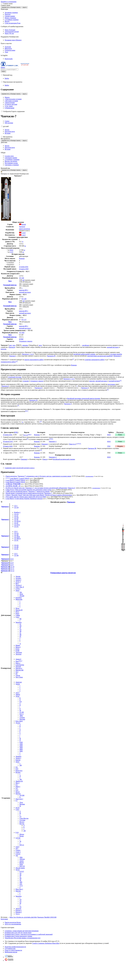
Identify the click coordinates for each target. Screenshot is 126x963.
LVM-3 (18, 589)
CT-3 (21, 885)
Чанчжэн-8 (5, 563)
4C (20, 636)
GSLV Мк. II (20, 587)
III (20, 710)
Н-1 (17, 785)
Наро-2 (18, 663)
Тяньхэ (45, 459)
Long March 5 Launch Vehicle (15, 480)
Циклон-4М (19, 670)
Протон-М (19, 610)
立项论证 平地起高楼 (13, 484)
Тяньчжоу (12, 356)
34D (20, 882)
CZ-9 (11, 565)
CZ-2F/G (17, 525)
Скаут (17, 847)
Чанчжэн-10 (5, 567)
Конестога (19, 770)
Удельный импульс (10, 285)
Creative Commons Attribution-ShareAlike (45, 943)
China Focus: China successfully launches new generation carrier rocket (28, 489)
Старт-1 (18, 852)
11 (78, 443)
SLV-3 (21, 714)
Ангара (18, 576)
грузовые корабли (116, 354)
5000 (21, 751)
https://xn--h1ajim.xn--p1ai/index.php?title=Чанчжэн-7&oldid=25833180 (33, 917)
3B (20, 631)
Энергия (18, 908)
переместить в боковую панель (11, 7)
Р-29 (17, 832)
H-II (17, 769)
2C (20, 624)
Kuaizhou (19, 597)
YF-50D (21, 332)
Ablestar (22, 859)
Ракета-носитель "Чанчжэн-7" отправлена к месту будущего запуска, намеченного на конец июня (38, 476)
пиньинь (25, 345)
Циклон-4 (19, 668)
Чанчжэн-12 (5, 570)
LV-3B (21, 712)
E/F (20, 701)
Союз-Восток (23, 818)
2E (20, 903)
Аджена (22, 717)
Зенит (17, 590)
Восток (21, 824)
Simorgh (18, 666)
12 (80, 443)
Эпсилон (18, 654)
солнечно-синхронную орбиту (95, 359)
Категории (4, 919)
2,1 (9, 478)
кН (23, 280)
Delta (21, 864)
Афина (18, 694)
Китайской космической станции (64, 459)
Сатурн (18, 838)
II (20, 708)
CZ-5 (15, 553)
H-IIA (17, 649)
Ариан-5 (18, 580)
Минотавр (19, 599)
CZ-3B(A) (17, 538)
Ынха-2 (18, 647)
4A (20, 907)
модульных (111, 384)
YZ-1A (25, 435)
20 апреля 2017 (8, 441)
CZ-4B (16, 547)
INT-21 (21, 845)
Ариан (18, 684)
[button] (1, 3)
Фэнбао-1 (17, 512)
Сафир (18, 615)
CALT (24, 235)
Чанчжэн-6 (38, 388)
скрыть (25, 7)
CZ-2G (16, 526)
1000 (21, 744)
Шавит (18, 645)
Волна (21, 836)
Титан (18, 870)
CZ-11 (12, 569)
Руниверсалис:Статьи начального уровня (18, 936)
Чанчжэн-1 (5, 506)
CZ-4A (16, 545)
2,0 (7, 478)
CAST (24, 233)
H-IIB (17, 651)
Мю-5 (17, 783)
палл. (40, 345)
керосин (3, 349)
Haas (17, 661)
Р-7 (17, 801)
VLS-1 (18, 914)
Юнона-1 (19, 910)
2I (20, 776)
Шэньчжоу (117, 356)
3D (20, 878)
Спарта (18, 850)
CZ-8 (11, 563)
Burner (21, 862)
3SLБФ (21, 596)
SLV (17, 848)
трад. (14, 345)
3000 (21, 747)
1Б (20, 841)
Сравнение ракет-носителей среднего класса (19, 468)
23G (20, 884)
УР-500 (21, 795)
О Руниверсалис (10, 948)
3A (20, 629)
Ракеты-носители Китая (13, 922)
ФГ (20, 619)
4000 (21, 749)
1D (20, 900)
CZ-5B (16, 555)
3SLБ (21, 594)
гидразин (26, 381)
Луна (21, 802)
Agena (21, 861)
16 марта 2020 (23, 269)
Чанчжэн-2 (5, 519)
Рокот (17, 613)
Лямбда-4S (19, 781)
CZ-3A (16, 533)
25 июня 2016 (23, 267)
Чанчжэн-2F (51, 356)
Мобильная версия (11, 952)
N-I (17, 788)
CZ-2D (16, 518)
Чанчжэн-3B (92, 448)
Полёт (18, 808)
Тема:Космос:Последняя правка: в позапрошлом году (22, 938)
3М (20, 779)
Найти (3, 71)
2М (20, 765)
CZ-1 (15, 506)
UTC (16, 432)
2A (20, 901)
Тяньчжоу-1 (53, 441)
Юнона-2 (19, 912)
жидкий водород (114, 381)
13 (41, 450)
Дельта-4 (19, 585)
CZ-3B (16, 535)
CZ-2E (16, 519)
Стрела (18, 854)
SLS (17, 672)
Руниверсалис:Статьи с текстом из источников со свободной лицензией (28, 934)
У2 (20, 816)
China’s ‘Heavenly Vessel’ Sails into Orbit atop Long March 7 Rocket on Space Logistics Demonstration (39, 495)
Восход (21, 822)
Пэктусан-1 (19, 799)
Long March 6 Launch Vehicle (15, 482)
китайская (85, 345)
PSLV (17, 612)
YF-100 (21, 278)
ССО (11, 252)
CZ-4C (16, 549)
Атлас (17, 696)
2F (20, 628)
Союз (17, 617)
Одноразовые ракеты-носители (63, 573)
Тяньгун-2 (72, 444)
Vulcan (18, 675)
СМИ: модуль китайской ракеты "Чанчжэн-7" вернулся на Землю (28, 491)
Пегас (17, 608)
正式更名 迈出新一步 (13, 486)
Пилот (18, 792)
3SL (20, 592)
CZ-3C (16, 540)
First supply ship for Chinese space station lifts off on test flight (26, 497)
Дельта (18, 723)
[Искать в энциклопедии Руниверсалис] (9, 69)
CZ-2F (16, 523)
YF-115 (23, 319)
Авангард (19, 682)
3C (20, 633)
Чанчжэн (22, 226)
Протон (18, 793)
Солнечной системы (14, 377)
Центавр (22, 719)
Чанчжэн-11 (5, 569)
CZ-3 (15, 531)
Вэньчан (22, 258)
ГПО (108, 446)
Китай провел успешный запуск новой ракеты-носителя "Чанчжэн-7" (29, 493)
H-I (17, 767)
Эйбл (21, 716)
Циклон (18, 891)
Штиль (21, 834)
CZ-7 (11, 561)
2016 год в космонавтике (13, 924)
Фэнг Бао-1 (19, 889)
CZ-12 (12, 570)
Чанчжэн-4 (5, 547)
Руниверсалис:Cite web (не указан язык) (18, 932)
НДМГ (21, 339)
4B (20, 635)
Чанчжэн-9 (5, 565)
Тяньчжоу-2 (53, 457)
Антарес (18, 578)
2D (20, 626)
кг (25, 246)
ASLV (17, 693)
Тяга (10, 281)
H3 (17, 674)
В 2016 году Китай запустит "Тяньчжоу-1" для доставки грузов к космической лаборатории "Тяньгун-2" (40, 488)
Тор (17, 855)
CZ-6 (11, 559)
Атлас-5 (18, 581)
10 (52, 439)
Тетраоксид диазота (25, 341)
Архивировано (89, 476)
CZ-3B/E (17, 537)
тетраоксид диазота (36, 381)
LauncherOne (20, 665)
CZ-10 (12, 567)
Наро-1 (18, 786)
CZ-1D (16, 507)
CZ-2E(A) (17, 521)
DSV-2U (22, 866)
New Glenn (19, 677)
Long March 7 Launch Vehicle (19, 478)
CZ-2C (16, 516)
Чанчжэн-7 (5, 561)
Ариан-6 (18, 659)
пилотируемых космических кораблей (100, 356)
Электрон (19, 652)
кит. (10, 345)
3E (20, 880)
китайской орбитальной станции (84, 354)
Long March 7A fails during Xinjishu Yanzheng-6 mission (24, 498)
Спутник (22, 820)
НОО (11, 250)
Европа (18, 760)
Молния (22, 804)
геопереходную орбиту (8, 362)
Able (21, 857)
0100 (21, 742)
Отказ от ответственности (13, 950)
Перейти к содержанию (8, 1)
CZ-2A (16, 514)
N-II (17, 790)
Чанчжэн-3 (5, 536)
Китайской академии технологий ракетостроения (83, 398)
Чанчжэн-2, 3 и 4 (27, 354)
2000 (21, 746)
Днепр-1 (18, 758)
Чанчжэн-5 (5, 386)
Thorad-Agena (20, 868)
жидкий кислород (25, 292)
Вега (17, 583)
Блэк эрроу (19, 721)
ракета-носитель (24, 229)
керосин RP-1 (23, 290)
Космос (18, 772)
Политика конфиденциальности (15, 947)
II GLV (21, 871)
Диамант (18, 756)
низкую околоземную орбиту (34, 359)
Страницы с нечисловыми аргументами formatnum (22, 931)
